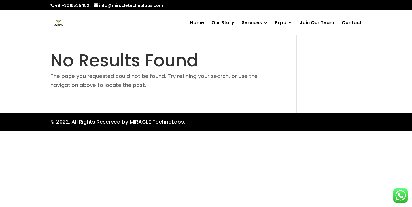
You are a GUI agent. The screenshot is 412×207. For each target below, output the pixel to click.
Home (197, 23)
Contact (352, 23)
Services (252, 23)
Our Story (222, 23)
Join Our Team (317, 23)
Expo (280, 23)
